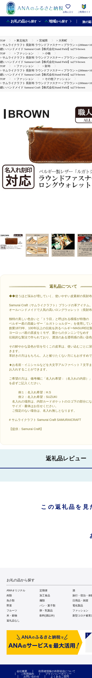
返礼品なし (13, 620)
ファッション (80, 610)
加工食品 (45, 595)
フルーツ (12, 610)
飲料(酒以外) (47, 615)
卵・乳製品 (46, 610)
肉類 (9, 595)
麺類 (42, 600)
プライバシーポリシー (58, 673)
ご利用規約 (27, 673)
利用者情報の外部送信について (56, 671)
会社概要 (22, 671)
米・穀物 (12, 615)
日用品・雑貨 (80, 600)
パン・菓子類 (47, 605)
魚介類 (10, 600)
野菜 (9, 605)
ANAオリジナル (16, 590)
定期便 (43, 590)
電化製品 (77, 605)
